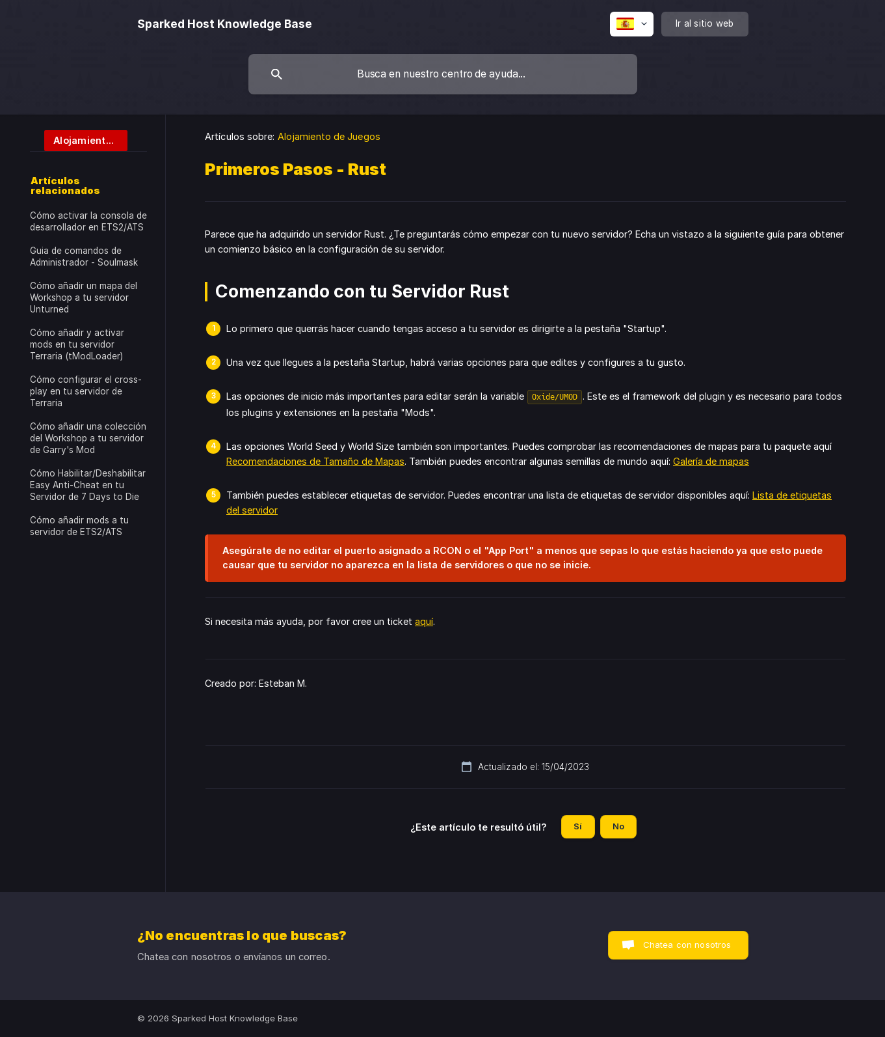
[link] (78, 139)
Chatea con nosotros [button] (687, 944)
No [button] (618, 826)
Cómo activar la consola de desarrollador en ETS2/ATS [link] (88, 221)
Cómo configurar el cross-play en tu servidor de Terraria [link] (86, 391)
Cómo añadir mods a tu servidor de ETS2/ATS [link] (79, 526)
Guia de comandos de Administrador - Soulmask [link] (84, 256)
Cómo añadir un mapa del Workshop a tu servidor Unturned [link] (83, 297)
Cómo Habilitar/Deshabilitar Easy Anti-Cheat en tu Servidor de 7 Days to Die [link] (88, 485)
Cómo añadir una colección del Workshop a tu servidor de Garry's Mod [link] (88, 438)
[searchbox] (442, 74)
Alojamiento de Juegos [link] (329, 136)
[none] (224, 24)
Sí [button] (578, 826)
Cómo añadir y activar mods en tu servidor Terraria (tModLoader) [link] (77, 344)
